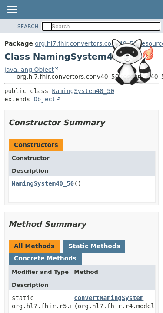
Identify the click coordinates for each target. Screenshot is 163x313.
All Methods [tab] (34, 246)
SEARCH (28, 26)
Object (44, 99)
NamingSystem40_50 (83, 90)
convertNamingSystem (108, 297)
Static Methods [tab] (94, 246)
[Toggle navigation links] (11, 10)
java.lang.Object (29, 69)
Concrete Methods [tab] (45, 258)
